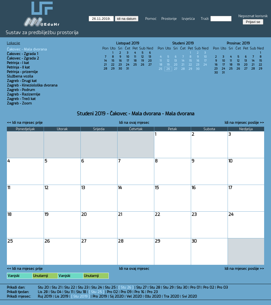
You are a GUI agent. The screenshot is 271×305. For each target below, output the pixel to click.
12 (142, 56)
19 (142, 60)
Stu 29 (168, 287)
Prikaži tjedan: (18, 292)
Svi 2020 (189, 296)
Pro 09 (126, 292)
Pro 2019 (100, 296)
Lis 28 (43, 292)
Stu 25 (110, 287)
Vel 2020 (134, 296)
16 (120, 60)
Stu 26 (126, 287)
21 (105, 64)
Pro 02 (208, 287)
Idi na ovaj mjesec (134, 122)
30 (120, 68)
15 (112, 60)
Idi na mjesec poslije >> (244, 122)
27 (149, 64)
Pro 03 (222, 287)
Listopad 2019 (127, 43)
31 (127, 68)
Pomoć (150, 18)
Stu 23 (83, 287)
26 (142, 64)
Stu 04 (56, 292)
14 (105, 60)
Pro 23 (152, 292)
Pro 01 (195, 287)
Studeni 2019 (183, 43)
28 (105, 68)
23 (120, 64)
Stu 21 (56, 287)
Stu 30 (182, 287)
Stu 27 (141, 287)
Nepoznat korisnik (253, 16)
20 (150, 60)
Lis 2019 (61, 296)
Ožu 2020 (153, 296)
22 (112, 64)
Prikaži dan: (16, 287)
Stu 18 (81, 292)
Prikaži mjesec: (19, 296)
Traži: (205, 18)
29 (113, 68)
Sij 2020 (117, 296)
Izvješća (188, 18)
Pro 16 (139, 292)
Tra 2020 (171, 296)
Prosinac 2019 (238, 43)
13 (149, 56)
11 (135, 56)
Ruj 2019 (45, 296)
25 (135, 64)
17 (128, 60)
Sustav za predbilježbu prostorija (42, 32)
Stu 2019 (80, 296)
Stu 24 (96, 287)
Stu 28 (155, 287)
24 (127, 64)
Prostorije (169, 18)
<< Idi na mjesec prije (25, 122)
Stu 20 (43, 287)
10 (127, 56)
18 (135, 60)
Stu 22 (69, 287)
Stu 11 (68, 292)
